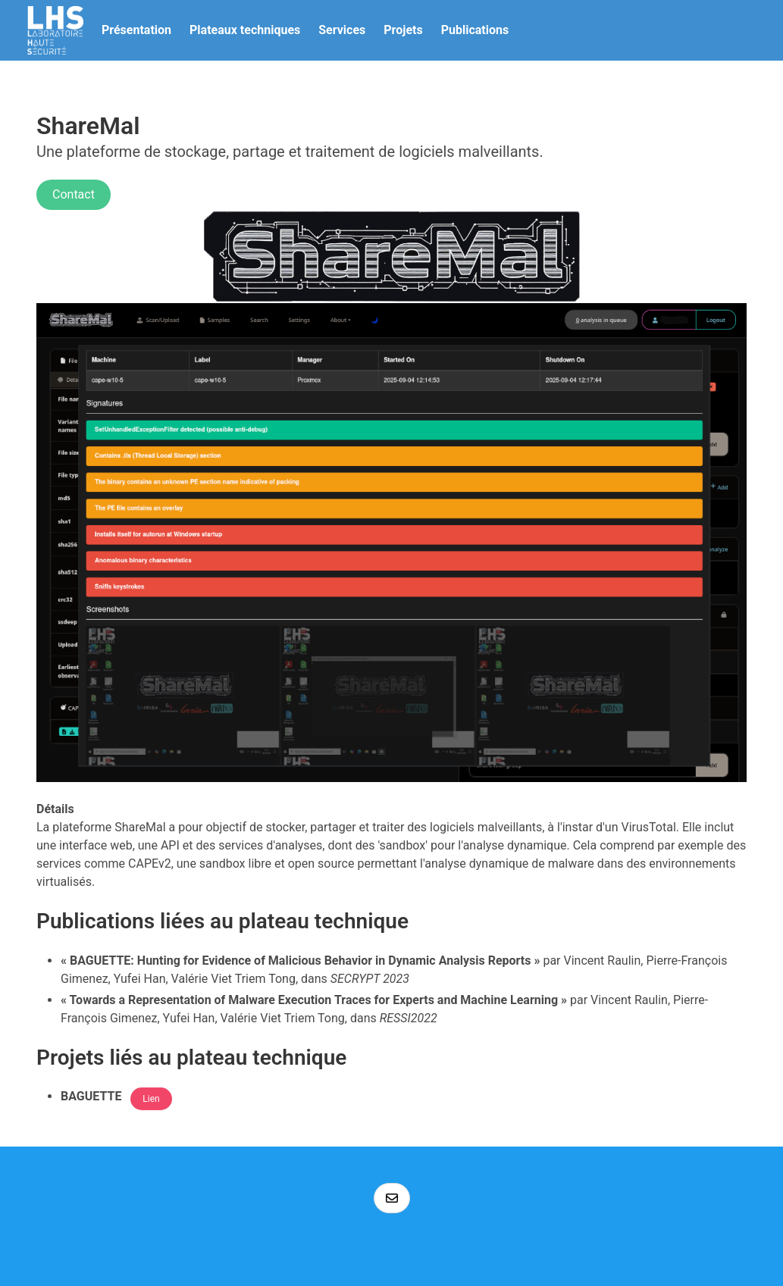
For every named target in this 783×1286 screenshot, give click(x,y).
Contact (73, 194)
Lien (151, 1099)
